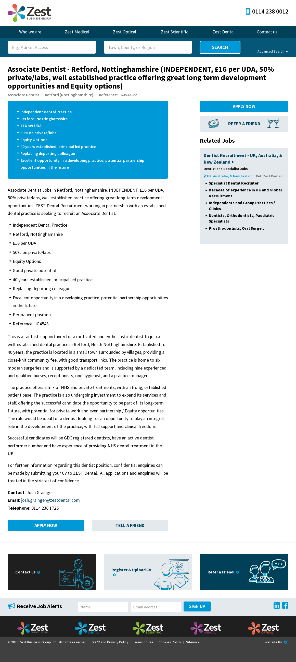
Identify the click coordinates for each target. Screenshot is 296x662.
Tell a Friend (130, 525)
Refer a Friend (244, 124)
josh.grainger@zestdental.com (50, 500)
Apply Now (45, 525)
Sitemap (192, 642)
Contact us (267, 32)
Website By (276, 642)
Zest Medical (77, 32)
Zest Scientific (174, 32)
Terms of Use (143, 642)
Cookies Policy (170, 642)
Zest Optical (124, 32)
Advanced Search (273, 51)
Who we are (30, 32)
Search (220, 47)
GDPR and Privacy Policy (110, 642)
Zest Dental (223, 32)
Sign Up (197, 606)
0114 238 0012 (267, 11)
